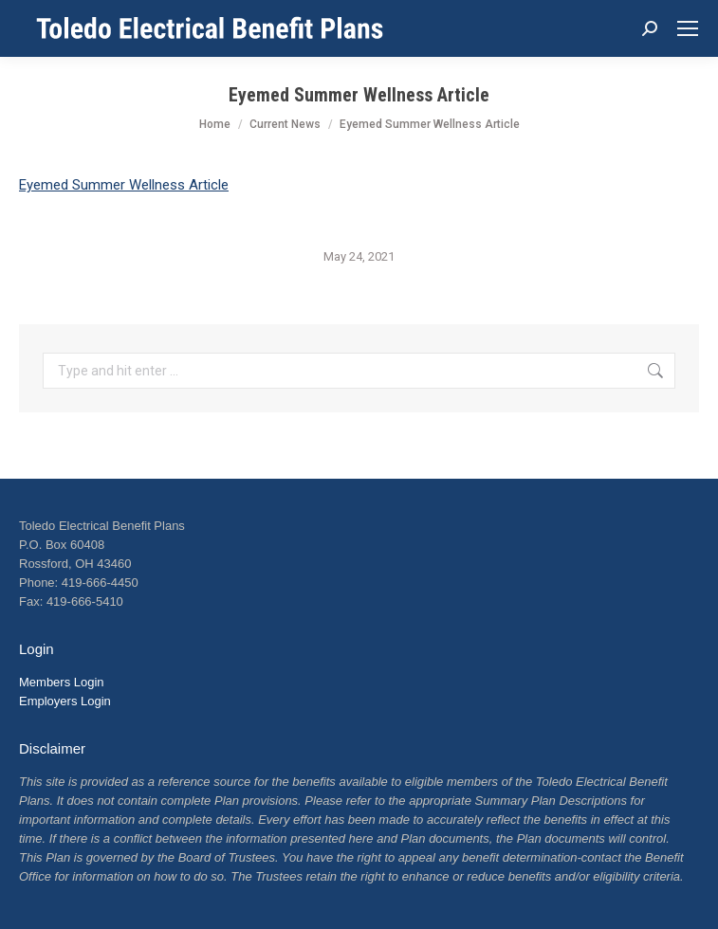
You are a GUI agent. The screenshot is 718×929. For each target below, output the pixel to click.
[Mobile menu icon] (687, 28)
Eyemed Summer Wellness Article (124, 184)
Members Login (61, 682)
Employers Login (65, 701)
